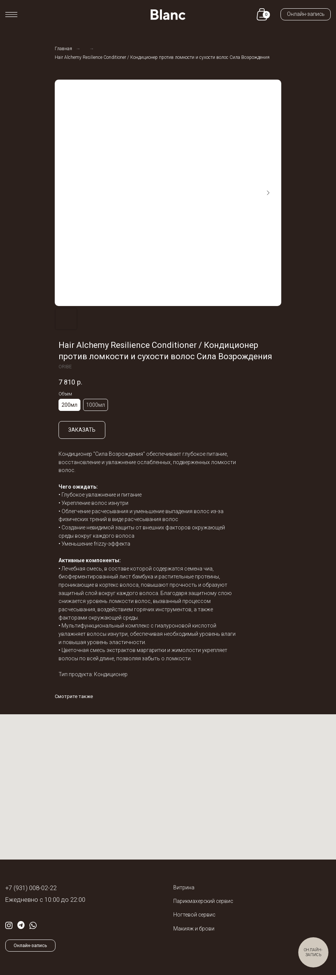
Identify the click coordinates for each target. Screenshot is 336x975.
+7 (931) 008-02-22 (31, 888)
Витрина (183, 887)
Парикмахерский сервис (203, 901)
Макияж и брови (193, 929)
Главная (63, 48)
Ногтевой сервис (194, 915)
